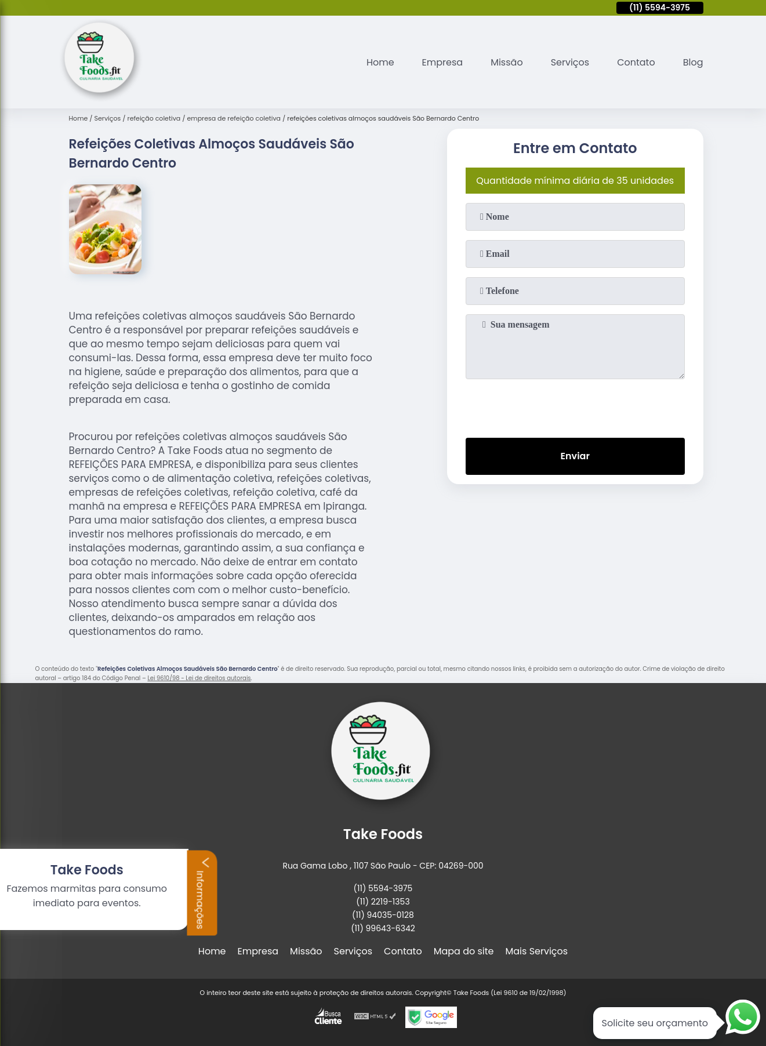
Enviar (574, 456)
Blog (693, 62)
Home (380, 62)
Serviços (570, 62)
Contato (636, 62)
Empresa (442, 62)
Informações (76, 892)
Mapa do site (464, 951)
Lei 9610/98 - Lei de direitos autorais (199, 678)
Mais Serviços (537, 951)
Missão (506, 62)
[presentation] (575, 405)
